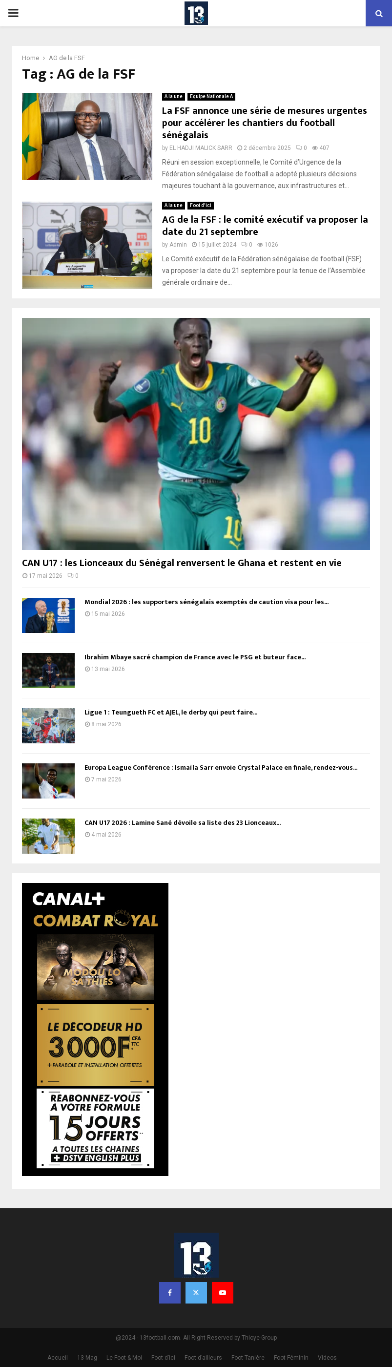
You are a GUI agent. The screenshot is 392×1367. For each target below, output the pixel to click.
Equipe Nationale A (211, 96)
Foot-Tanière (248, 1357)
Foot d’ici (163, 1357)
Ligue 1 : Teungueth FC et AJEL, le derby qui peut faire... (170, 712)
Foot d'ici (200, 205)
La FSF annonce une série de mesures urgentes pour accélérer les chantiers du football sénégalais (264, 123)
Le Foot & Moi (124, 1357)
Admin (178, 244)
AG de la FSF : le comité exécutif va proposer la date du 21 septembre (265, 225)
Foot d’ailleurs (203, 1357)
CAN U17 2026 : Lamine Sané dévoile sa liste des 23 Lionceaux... (182, 822)
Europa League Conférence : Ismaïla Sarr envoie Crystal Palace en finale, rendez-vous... (220, 767)
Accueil (57, 1357)
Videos (327, 1357)
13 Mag (87, 1357)
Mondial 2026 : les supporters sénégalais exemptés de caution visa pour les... (206, 602)
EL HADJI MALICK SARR (200, 148)
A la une (174, 96)
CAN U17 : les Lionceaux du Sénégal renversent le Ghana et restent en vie (182, 563)
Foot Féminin (291, 1357)
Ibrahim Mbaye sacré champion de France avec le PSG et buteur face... (195, 657)
